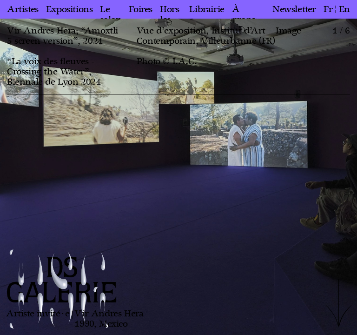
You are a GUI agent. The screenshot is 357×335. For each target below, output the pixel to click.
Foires (140, 9)
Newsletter (294, 9)
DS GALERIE (62, 281)
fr (328, 9)
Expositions (69, 9)
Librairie (206, 9)
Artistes (23, 9)
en (344, 9)
